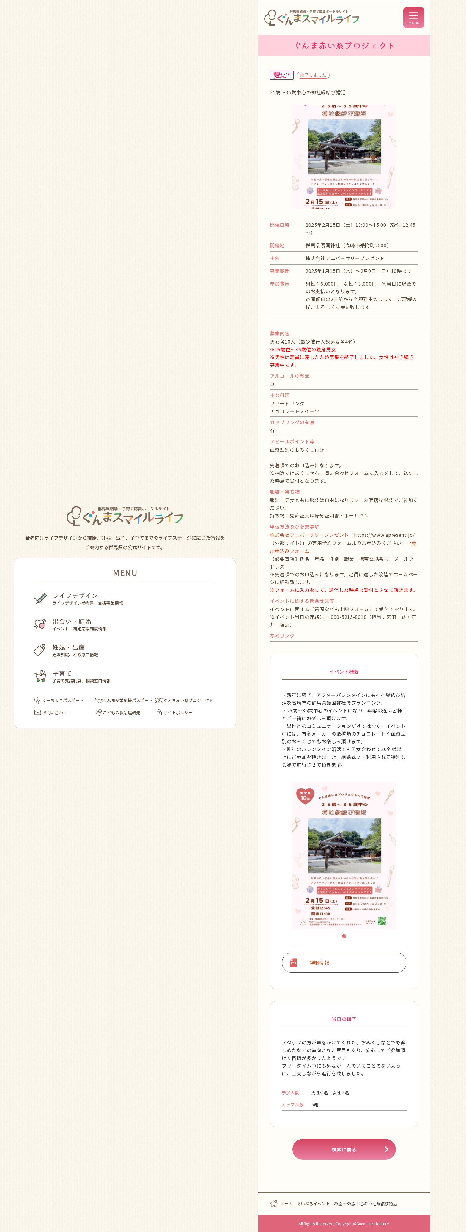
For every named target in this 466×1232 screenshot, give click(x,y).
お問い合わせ (50, 712)
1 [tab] (345, 937)
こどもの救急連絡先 (118, 712)
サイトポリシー (175, 712)
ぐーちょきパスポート (59, 700)
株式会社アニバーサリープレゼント (309, 534)
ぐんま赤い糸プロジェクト (184, 700)
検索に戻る (344, 1148)
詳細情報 (319, 962)
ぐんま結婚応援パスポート (124, 700)
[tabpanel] (344, 855)
